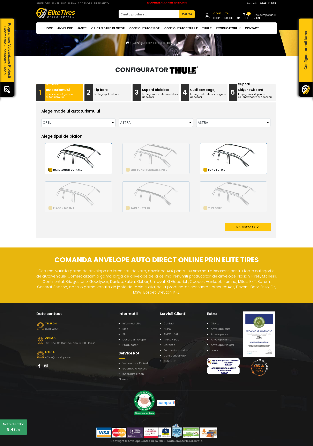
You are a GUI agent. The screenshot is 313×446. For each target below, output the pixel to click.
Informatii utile (131, 323)
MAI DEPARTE (247, 226)
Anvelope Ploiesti (222, 345)
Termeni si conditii (176, 350)
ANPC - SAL (171, 334)
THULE (207, 28)
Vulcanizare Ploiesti (108, 28)
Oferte (215, 323)
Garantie (169, 345)
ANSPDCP (170, 361)
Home (49, 28)
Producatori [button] (228, 28)
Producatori (130, 345)
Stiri (124, 334)
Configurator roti (144, 28)
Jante (82, 28)
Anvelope (65, 28)
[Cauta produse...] (149, 14)
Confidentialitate (175, 356)
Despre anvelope (134, 339)
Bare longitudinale (67, 170)
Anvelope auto (221, 329)
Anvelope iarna (221, 339)
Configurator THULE (181, 28)
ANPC (167, 329)
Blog (125, 329)
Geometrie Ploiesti (134, 369)
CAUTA (187, 14)
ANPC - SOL (171, 339)
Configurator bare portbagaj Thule (159, 43)
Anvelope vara (221, 334)
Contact (252, 28)
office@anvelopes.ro (58, 357)
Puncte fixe (216, 170)
